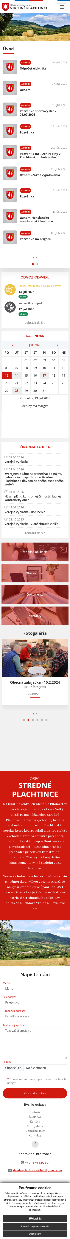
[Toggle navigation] (62, 7)
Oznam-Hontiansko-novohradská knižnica (36, 219)
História (35, 1112)
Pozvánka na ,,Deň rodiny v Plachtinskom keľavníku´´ (40, 155)
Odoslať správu (35, 1093)
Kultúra (35, 1121)
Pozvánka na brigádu (35, 239)
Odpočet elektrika (33, 68)
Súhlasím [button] (35, 1218)
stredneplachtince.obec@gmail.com (37, 1170)
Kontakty (35, 1135)
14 (16, 375)
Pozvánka (27, 132)
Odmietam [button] (35, 1233)
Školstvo (35, 1117)
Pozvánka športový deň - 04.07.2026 (38, 113)
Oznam (25, 90)
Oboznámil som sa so (36, 1081)
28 (16, 391)
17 (44, 375)
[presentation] (33, 258)
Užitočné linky (35, 1130)
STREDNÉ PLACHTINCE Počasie (35, 424)
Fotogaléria (35, 1126)
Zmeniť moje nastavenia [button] (35, 1226)
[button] (33, 264)
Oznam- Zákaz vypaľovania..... (42, 175)
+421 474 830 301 (37, 1162)
